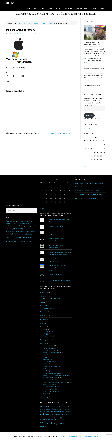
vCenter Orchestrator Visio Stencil (87, 191)
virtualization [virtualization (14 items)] (27, 234)
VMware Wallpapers (55, 274)
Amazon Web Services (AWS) (52, 298)
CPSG (42, 302)
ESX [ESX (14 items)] (17, 223)
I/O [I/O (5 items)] (12, 226)
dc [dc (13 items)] (13, 223)
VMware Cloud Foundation (52, 373)
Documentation (48, 346)
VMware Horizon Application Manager (56, 375)
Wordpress (44, 397)
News (45, 357)
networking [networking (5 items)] (9, 228)
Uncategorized (45, 340)
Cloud (42, 296)
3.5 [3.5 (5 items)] (7, 221)
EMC (44, 329)
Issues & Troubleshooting (51, 352)
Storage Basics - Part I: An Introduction (88, 194)
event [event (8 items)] (27, 223)
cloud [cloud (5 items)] (35, 221)
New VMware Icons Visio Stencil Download (89, 183)
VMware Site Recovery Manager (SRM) (56, 382)
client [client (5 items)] (32, 221)
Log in (96, 436)
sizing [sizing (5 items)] (7, 231)
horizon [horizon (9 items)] (8, 226)
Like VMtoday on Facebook (92, 85)
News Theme (61, 436)
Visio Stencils (47, 308)
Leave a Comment (35, 34)
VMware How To (48, 380)
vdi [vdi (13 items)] (12, 234)
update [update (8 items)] (28, 231)
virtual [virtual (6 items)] (19, 234)
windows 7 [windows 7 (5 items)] (29, 241)
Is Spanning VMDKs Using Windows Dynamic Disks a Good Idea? (59, 268)
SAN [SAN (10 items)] (30, 229)
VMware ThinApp (48, 384)
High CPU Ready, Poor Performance (87, 198)
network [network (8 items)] (33, 226)
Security (43, 323)
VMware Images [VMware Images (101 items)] (21, 237)
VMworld (46, 393)
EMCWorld (49, 331)
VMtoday (10, 2)
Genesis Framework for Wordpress (80, 436)
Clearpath (43, 292)
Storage (43, 327)
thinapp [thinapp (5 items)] (13, 231)
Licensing (46, 355)
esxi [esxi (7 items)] (21, 223)
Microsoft (43, 312)
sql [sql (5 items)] (10, 231)
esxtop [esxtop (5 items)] (24, 223)
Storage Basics (48, 336)
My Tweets (87, 128)
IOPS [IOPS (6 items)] (15, 226)
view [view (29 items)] (16, 234)
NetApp (45, 334)
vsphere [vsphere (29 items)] (17, 241)
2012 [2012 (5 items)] (11, 221)
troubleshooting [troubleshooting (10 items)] (20, 231)
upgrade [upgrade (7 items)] (33, 231)
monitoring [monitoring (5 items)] (28, 226)
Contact (44, 436)
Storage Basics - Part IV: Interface (60, 280)
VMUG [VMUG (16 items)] (8, 238)
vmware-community (50, 391)
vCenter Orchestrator (50, 366)
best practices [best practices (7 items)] (16, 221)
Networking (44, 315)
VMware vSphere (48, 389)
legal (88, 80)
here (85, 62)
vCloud (45, 368)
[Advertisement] (19, 189)
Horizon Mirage (48, 348)
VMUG (45, 371)
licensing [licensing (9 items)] (22, 226)
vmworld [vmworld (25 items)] (10, 241)
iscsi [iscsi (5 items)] (18, 226)
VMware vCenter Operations (52, 387)
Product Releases (49, 362)
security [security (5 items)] (34, 228)
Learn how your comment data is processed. (53, 133)
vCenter (45, 364)
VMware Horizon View (50, 377)
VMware (43, 343)
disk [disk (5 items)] (15, 223)
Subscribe (89, 115)
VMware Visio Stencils (56, 226)
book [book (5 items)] (22, 221)
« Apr (86, 166)
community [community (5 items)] (9, 223)
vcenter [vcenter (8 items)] (8, 234)
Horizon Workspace (49, 350)
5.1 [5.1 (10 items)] (8, 221)
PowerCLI (46, 359)
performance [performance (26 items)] (17, 228)
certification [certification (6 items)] (27, 221)
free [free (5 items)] (31, 223)
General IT (43, 306)
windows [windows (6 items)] (23, 241)
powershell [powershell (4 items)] (26, 228)
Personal (43, 319)
